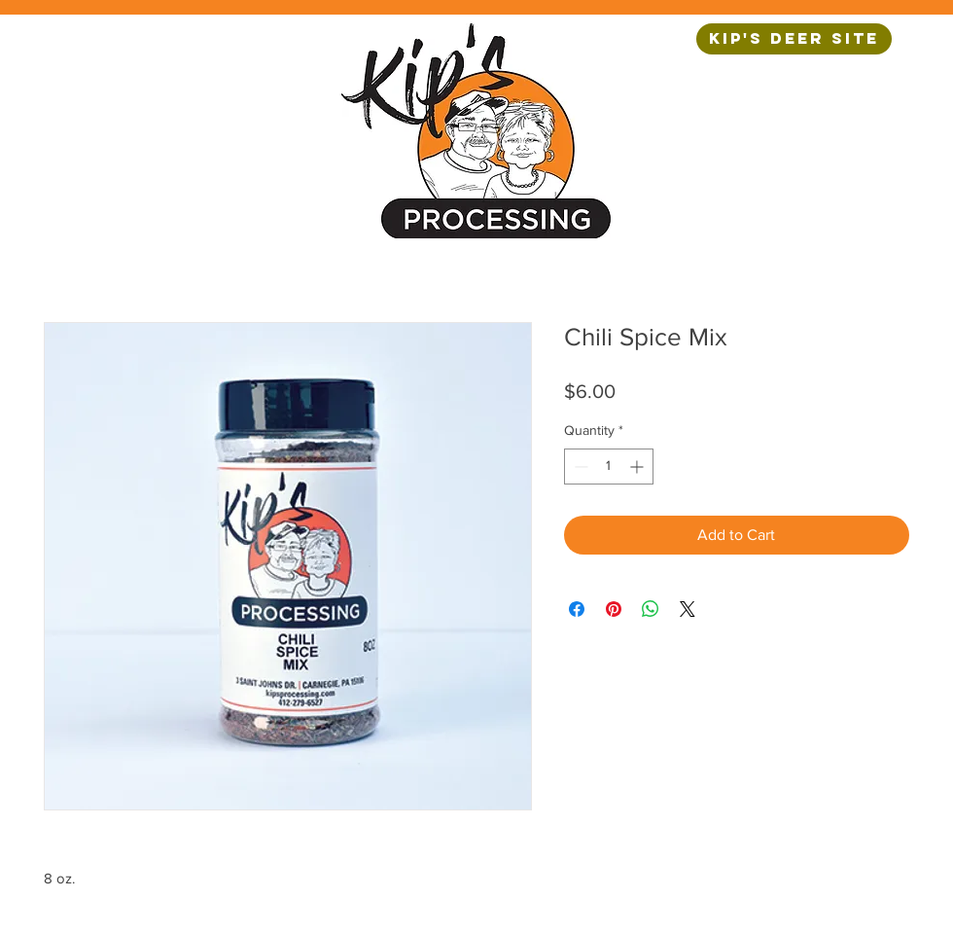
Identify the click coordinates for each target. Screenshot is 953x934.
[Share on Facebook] (576, 609)
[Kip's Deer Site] (794, 38)
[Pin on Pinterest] (613, 609)
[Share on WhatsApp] (650, 609)
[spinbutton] (608, 466)
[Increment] (638, 466)
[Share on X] (687, 609)
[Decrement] (579, 466)
